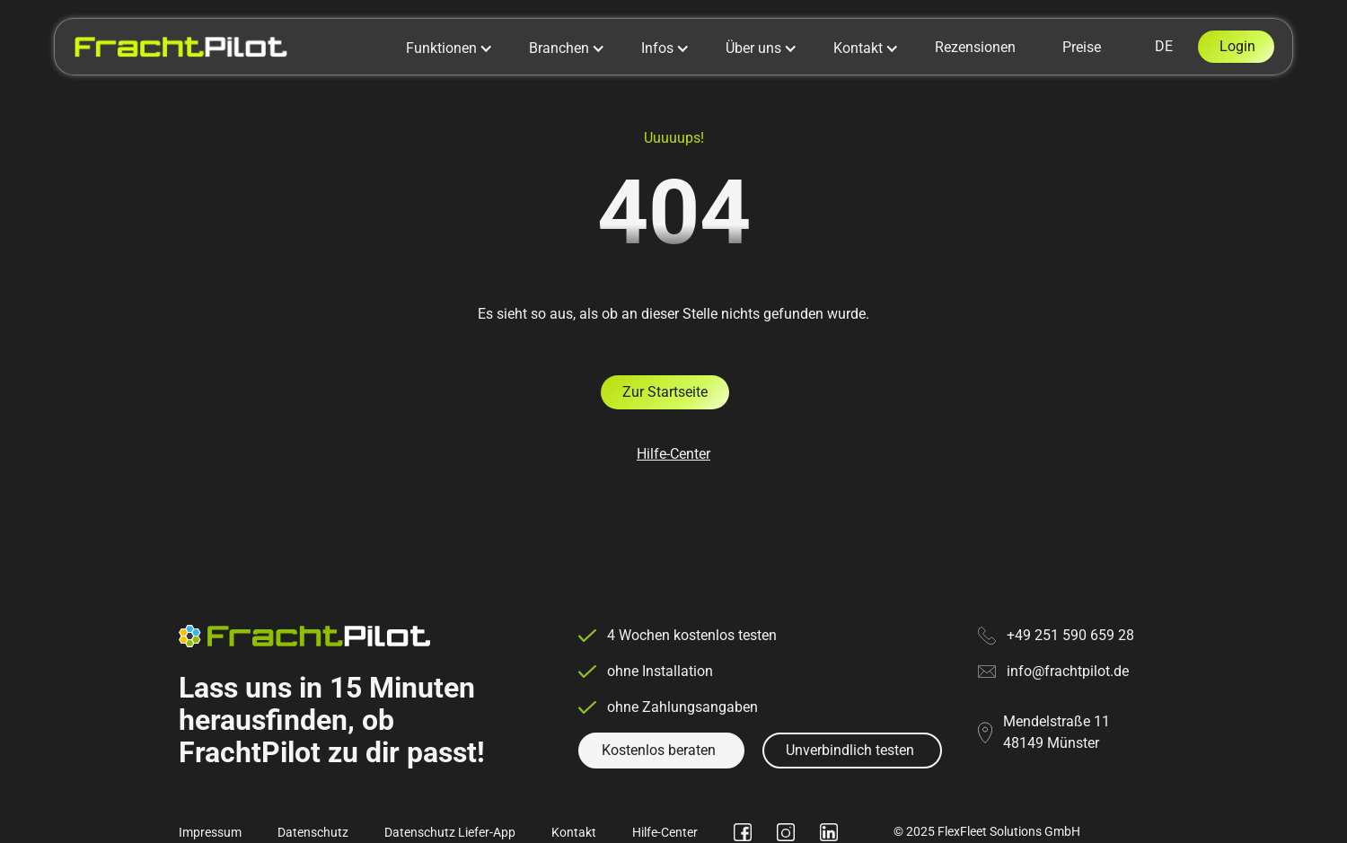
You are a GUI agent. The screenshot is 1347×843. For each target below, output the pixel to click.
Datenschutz (312, 832)
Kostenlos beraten (659, 750)
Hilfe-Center (673, 453)
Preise (1081, 47)
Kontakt (573, 832)
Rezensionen (975, 47)
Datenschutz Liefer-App (449, 832)
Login (1237, 46)
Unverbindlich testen (850, 750)
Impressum (210, 832)
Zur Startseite (665, 391)
